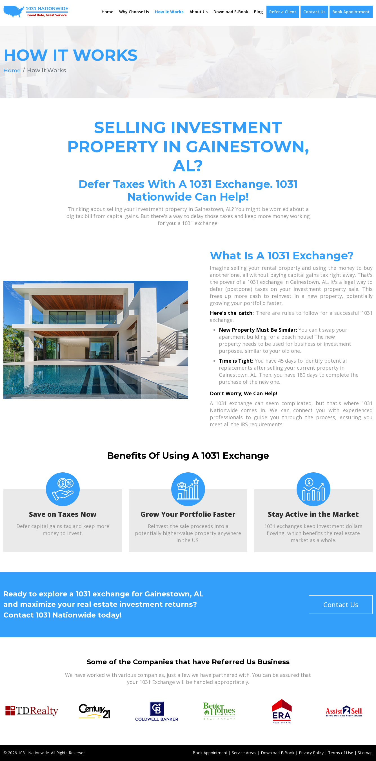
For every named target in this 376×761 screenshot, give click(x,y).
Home (107, 11)
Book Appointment (351, 11)
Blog (258, 11)
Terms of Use (340, 752)
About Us (199, 11)
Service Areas (244, 752)
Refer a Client (282, 11)
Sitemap (365, 752)
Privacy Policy (311, 752)
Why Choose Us (134, 11)
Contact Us (314, 11)
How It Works (169, 11)
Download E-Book (230, 11)
